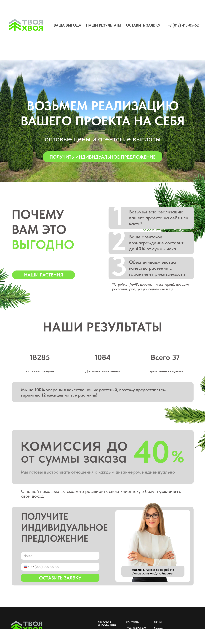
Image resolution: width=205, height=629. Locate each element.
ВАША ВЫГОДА (67, 25)
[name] (60, 556)
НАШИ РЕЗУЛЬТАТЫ (103, 25)
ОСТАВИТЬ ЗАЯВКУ (143, 25)
